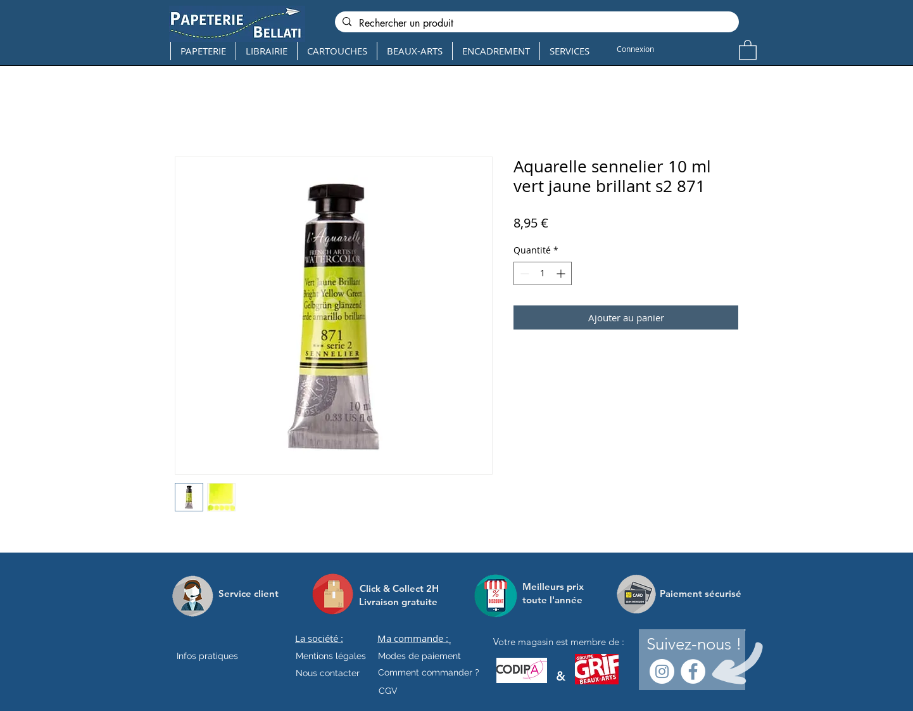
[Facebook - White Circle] (693, 671)
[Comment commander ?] (428, 673)
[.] (450, 642)
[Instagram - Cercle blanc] (662, 671)
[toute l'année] (557, 599)
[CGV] (388, 691)
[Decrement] (523, 273)
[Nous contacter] (328, 673)
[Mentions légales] (331, 656)
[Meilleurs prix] (554, 586)
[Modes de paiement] (419, 656)
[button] (748, 49)
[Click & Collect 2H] (399, 588)
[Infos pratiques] (218, 656)
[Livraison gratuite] (398, 601)
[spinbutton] (542, 273)
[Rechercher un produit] (535, 23)
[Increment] (562, 273)
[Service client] (248, 593)
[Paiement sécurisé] (700, 593)
